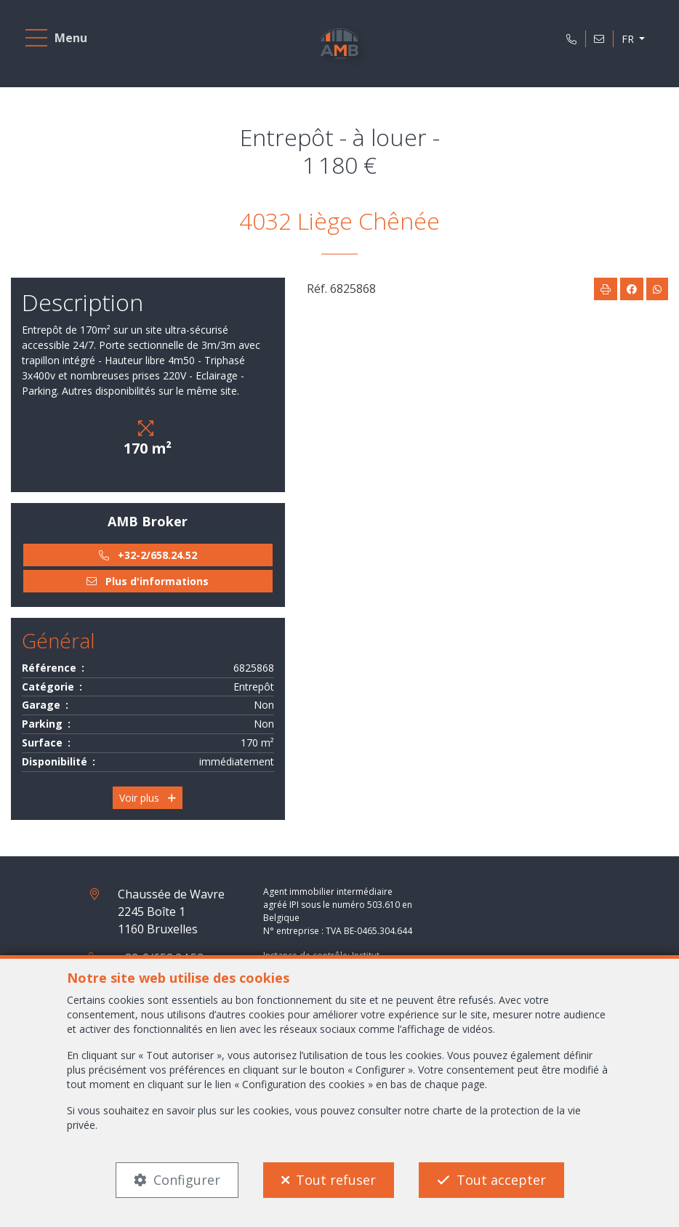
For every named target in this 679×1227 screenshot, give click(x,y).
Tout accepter (501, 1179)
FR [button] (628, 39)
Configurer (186, 1179)
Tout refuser (336, 1179)
